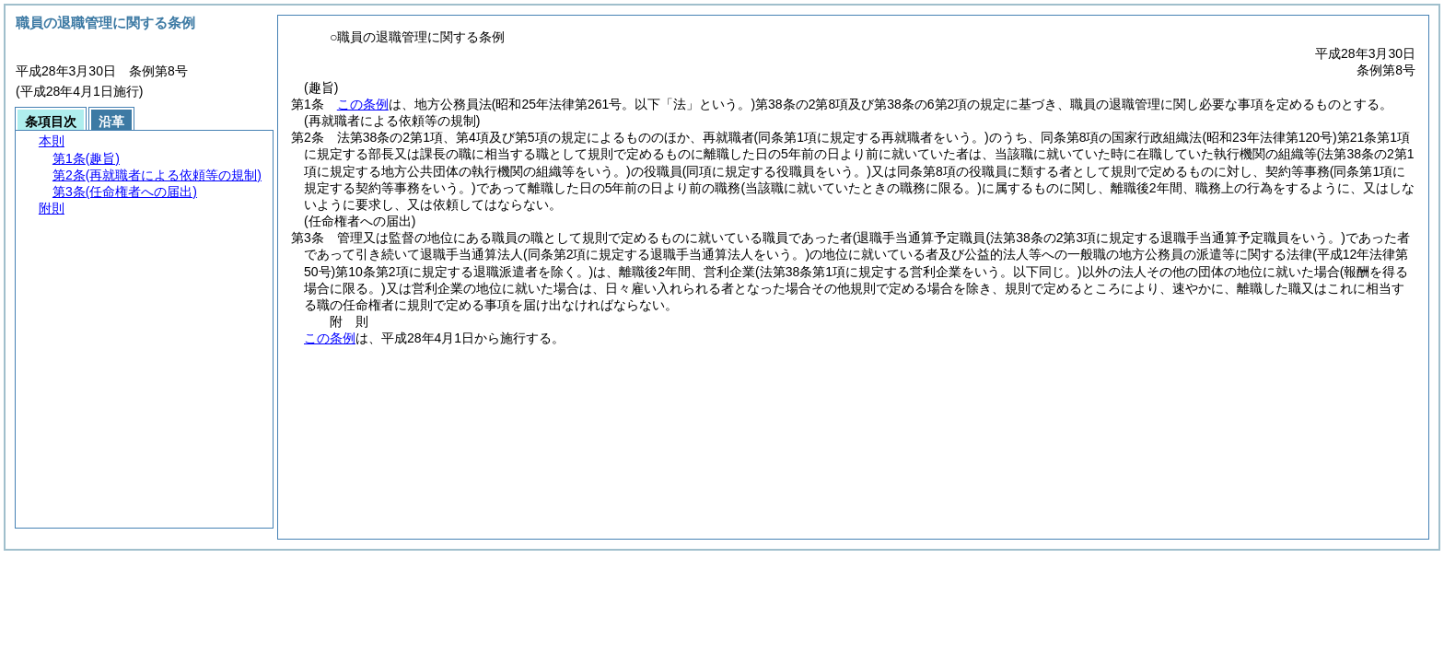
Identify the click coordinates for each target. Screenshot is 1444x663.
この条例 (363, 104)
